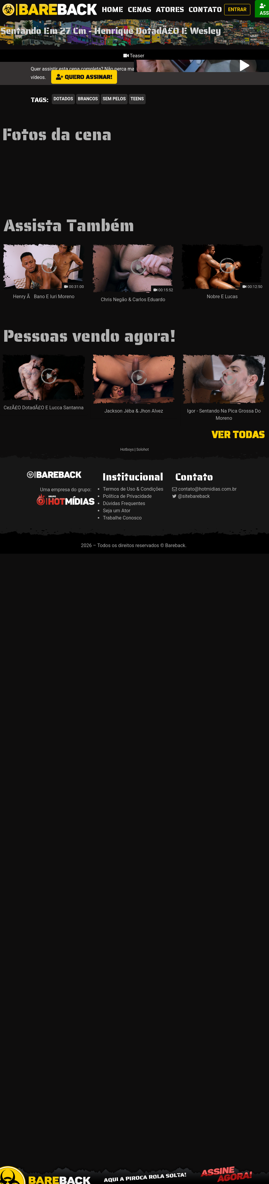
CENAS (139, 9)
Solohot (142, 449)
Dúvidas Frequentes (124, 503)
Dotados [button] (63, 98)
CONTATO (205, 9)
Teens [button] (137, 98)
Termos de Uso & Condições (133, 489)
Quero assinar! (84, 76)
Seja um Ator (116, 510)
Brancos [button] (88, 98)
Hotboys (127, 449)
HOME (113, 9)
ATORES (170, 9)
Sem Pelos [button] (114, 98)
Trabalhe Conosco (122, 518)
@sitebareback (194, 496)
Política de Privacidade (127, 496)
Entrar (237, 9)
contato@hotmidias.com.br (207, 489)
